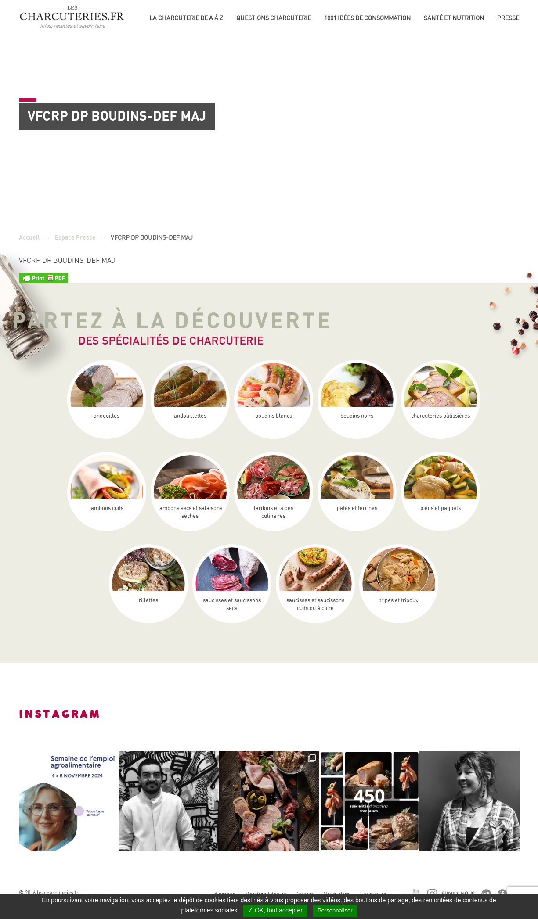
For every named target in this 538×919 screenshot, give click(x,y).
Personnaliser (335, 910)
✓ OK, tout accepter (275, 910)
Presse (508, 18)
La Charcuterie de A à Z (186, 18)
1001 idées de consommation (367, 18)
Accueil (29, 237)
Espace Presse (75, 237)
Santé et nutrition (454, 18)
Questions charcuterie (273, 18)
